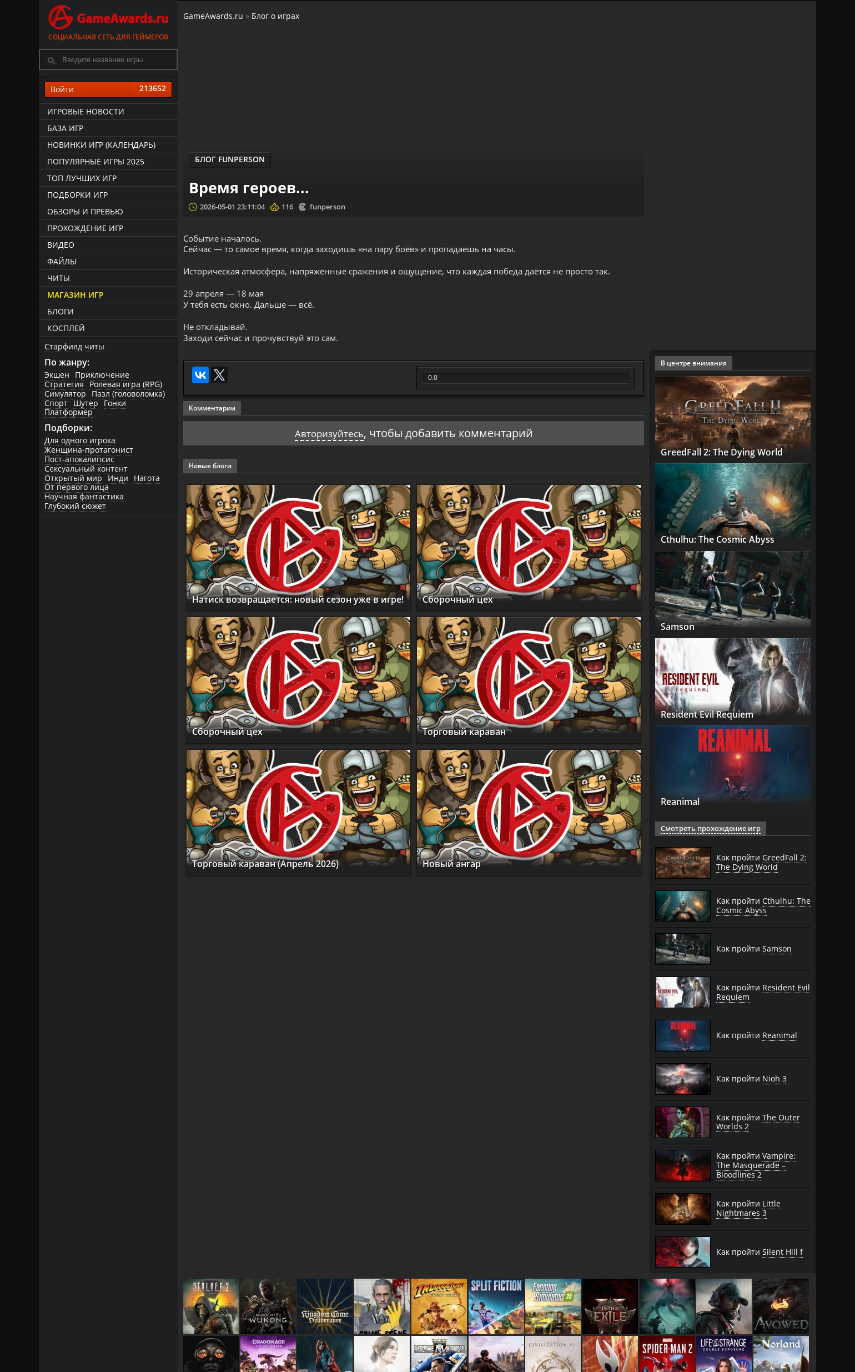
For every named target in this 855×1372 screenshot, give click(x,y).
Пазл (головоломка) (128, 393)
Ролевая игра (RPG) (125, 384)
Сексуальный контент (86, 468)
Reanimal (685, 801)
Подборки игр (77, 194)
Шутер (85, 403)
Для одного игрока (79, 440)
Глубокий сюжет (75, 505)
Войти (108, 89)
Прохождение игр (85, 228)
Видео (60, 244)
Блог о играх (275, 16)
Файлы (62, 261)
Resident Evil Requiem (717, 713)
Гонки (115, 403)
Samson (680, 626)
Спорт (56, 403)
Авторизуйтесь (329, 442)
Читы (58, 278)
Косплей (66, 328)
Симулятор (65, 393)
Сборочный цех (463, 608)
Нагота (147, 478)
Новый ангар (457, 873)
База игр (65, 128)
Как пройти (761, 862)
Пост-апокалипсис (79, 459)
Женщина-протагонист (88, 449)
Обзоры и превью (85, 211)
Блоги (60, 311)
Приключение (102, 374)
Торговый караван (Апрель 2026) (277, 873)
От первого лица (76, 487)
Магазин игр (75, 294)
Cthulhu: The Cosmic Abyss (727, 538)
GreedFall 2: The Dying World (732, 451)
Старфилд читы (74, 346)
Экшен (56, 374)
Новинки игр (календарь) (101, 144)
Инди (118, 478)
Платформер (68, 412)
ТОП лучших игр (82, 178)
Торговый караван (471, 741)
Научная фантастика (84, 496)
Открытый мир (73, 478)
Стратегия (64, 384)
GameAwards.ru (213, 16)
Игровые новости (85, 111)
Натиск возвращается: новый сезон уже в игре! (298, 602)
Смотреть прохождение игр (707, 828)
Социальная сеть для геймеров (108, 21)
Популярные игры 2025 (95, 161)
